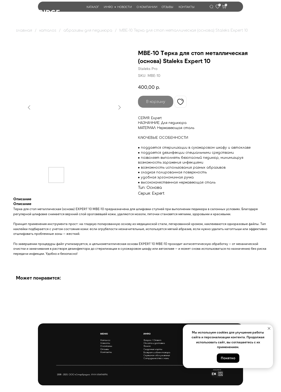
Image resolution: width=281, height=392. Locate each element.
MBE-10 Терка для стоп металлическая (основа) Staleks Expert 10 (183, 30)
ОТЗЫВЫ (167, 7)
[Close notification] (269, 328)
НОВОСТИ (124, 7)
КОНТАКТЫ (186, 7)
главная (24, 30)
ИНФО (108, 7)
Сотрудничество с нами (156, 358)
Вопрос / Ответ (152, 340)
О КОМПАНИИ (147, 7)
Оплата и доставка (154, 343)
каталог (47, 30)
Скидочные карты (153, 349)
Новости (105, 343)
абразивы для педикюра (87, 30)
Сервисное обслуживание (157, 355)
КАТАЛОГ (93, 7)
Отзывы (104, 349)
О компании (106, 346)
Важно (147, 346)
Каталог (105, 340)
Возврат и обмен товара (156, 352)
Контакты (106, 352)
